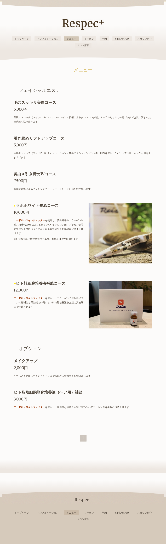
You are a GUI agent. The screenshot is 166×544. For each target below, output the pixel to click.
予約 (104, 38)
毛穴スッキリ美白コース (35, 102)
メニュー (71, 38)
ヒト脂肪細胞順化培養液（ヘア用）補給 (48, 392)
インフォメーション (48, 38)
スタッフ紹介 (144, 38)
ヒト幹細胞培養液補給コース (41, 283)
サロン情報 (83, 45)
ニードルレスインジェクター (29, 220)
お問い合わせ (122, 38)
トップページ (21, 38)
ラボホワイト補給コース (37, 205)
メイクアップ (25, 360)
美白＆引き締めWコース (35, 174)
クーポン (89, 38)
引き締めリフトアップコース (39, 138)
